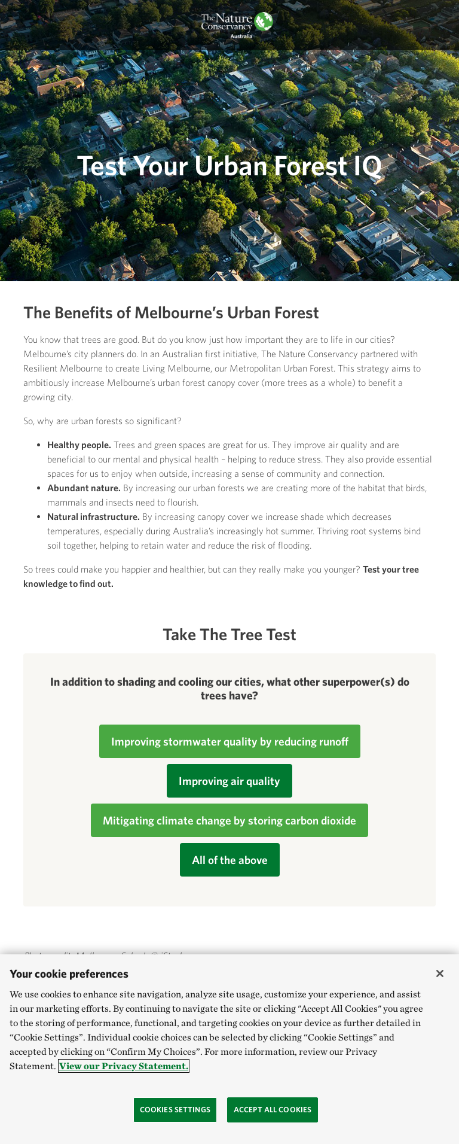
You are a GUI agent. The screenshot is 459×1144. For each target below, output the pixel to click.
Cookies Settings (175, 1109)
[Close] (440, 973)
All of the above (230, 859)
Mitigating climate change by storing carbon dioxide (229, 820)
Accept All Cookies (272, 1109)
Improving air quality (229, 780)
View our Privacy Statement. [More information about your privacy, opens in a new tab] (123, 1066)
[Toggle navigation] (22, 25)
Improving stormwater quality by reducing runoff (229, 741)
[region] (229, 1049)
